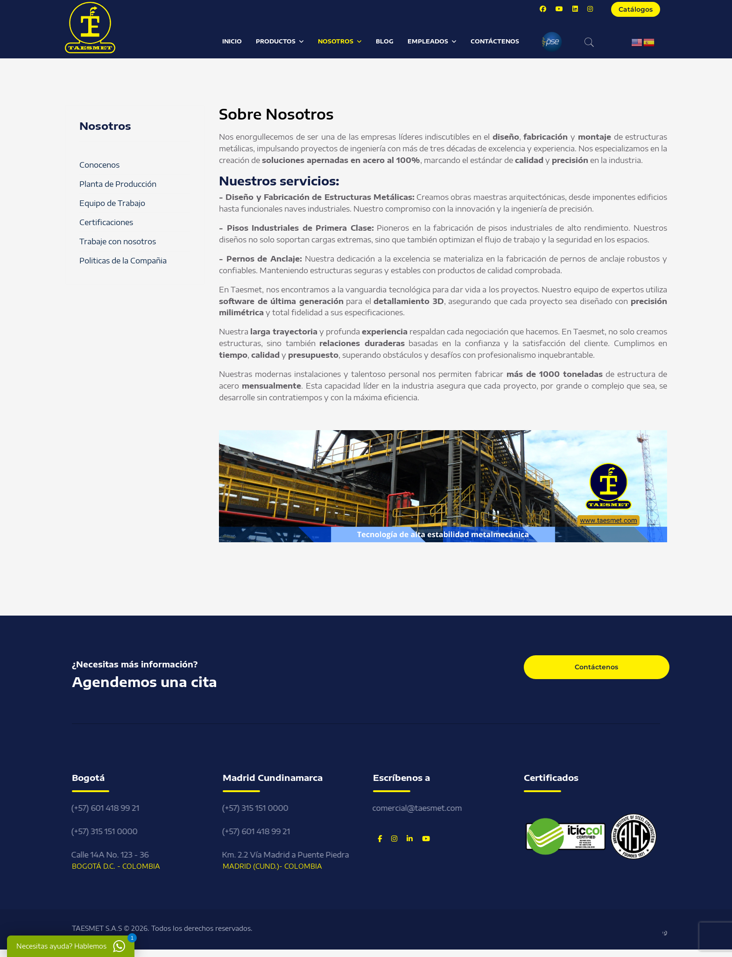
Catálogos (636, 9)
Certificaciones (106, 222)
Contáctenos (495, 41)
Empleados (428, 41)
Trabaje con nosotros (117, 241)
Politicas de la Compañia (123, 260)
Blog (385, 41)
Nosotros (335, 41)
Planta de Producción (117, 184)
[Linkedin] (575, 9)
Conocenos (99, 165)
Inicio (232, 41)
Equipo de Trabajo (112, 203)
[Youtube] (559, 9)
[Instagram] (590, 9)
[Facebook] (543, 9)
